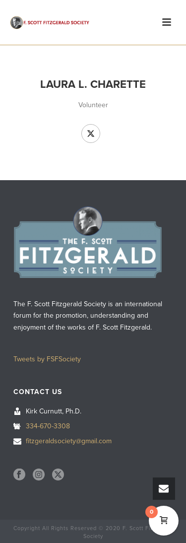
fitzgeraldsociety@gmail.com (69, 441)
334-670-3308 (48, 426)
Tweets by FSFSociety (47, 359)
